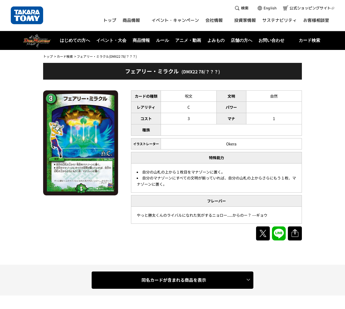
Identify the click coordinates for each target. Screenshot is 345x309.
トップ (48, 56)
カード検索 (65, 56)
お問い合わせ (271, 40)
